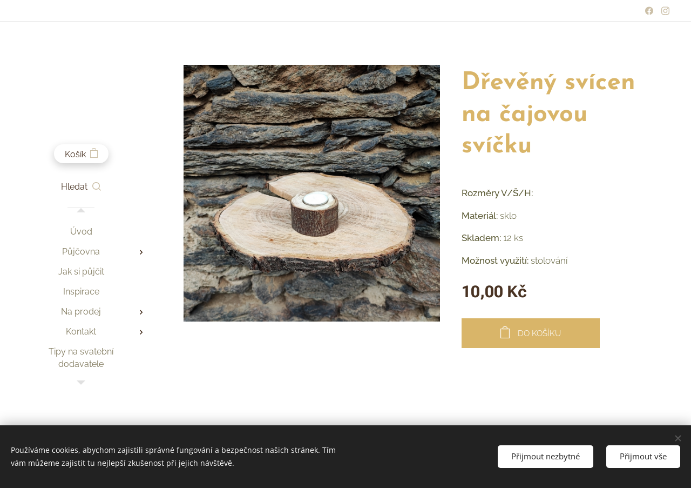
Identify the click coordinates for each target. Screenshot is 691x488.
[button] (81, 187)
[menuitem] (81, 231)
